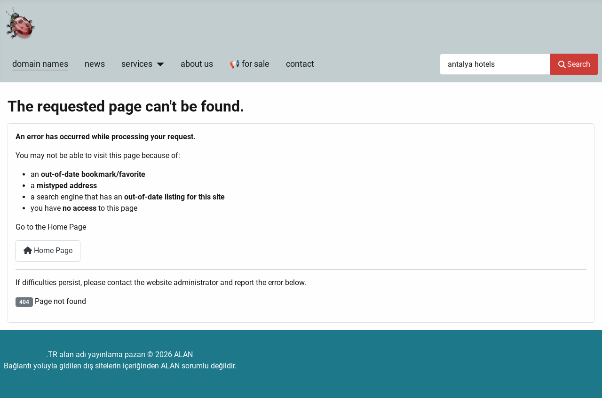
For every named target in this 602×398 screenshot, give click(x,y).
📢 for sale (249, 64)
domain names (40, 64)
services (136, 64)
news (95, 64)
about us (197, 64)
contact (300, 64)
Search (574, 64)
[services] (158, 64)
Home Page (48, 250)
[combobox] (495, 64)
